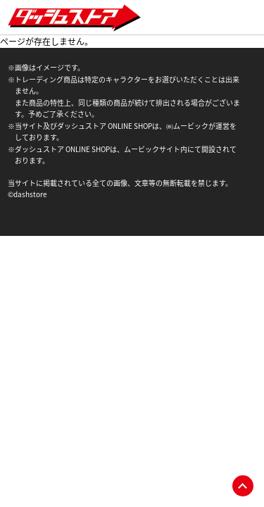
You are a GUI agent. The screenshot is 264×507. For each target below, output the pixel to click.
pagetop (242, 485)
